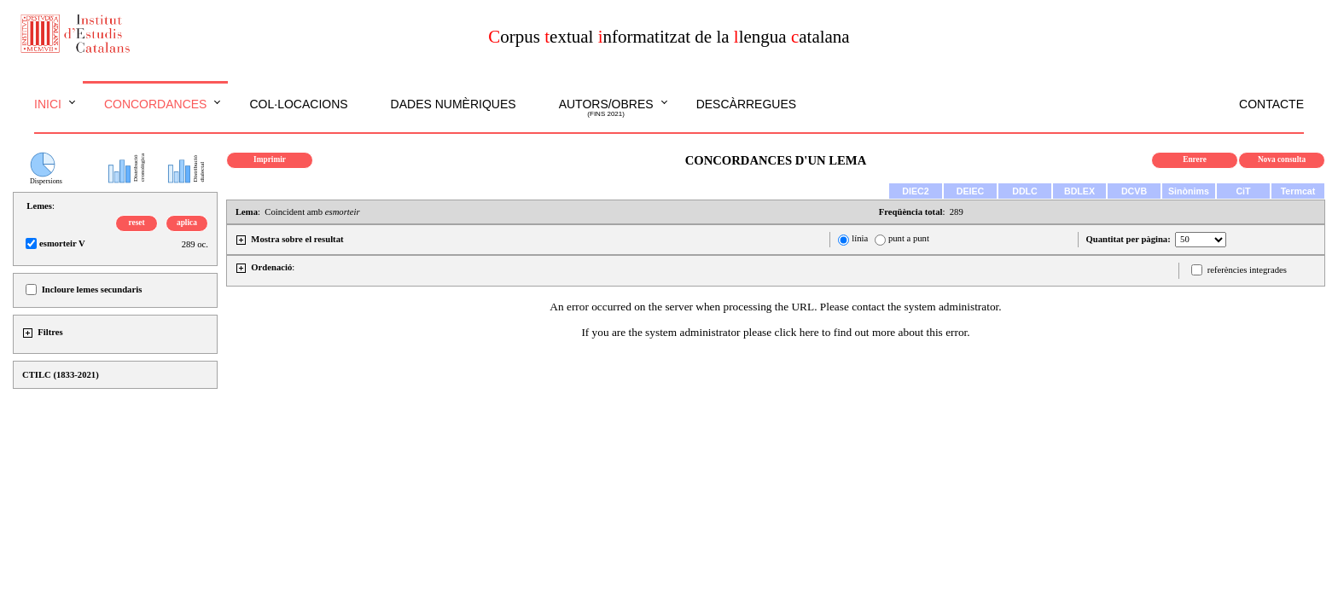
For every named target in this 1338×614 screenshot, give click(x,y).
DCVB (1134, 191)
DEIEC (971, 191)
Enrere (1195, 159)
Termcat (1298, 191)
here (809, 332)
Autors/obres (606, 108)
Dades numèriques (453, 104)
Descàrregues (746, 104)
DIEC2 (915, 191)
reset (137, 222)
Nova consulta (1282, 159)
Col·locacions (298, 104)
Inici (47, 104)
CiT (1243, 191)
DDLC (1025, 191)
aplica (187, 222)
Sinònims (1188, 191)
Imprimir (269, 159)
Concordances (155, 104)
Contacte (1271, 104)
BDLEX (1079, 191)
